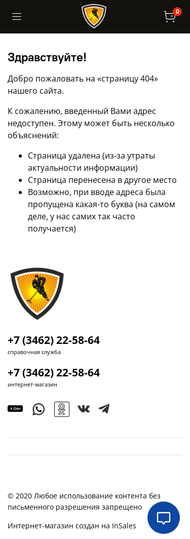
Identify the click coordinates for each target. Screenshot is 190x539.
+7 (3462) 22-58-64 (54, 340)
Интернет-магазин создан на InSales (72, 525)
